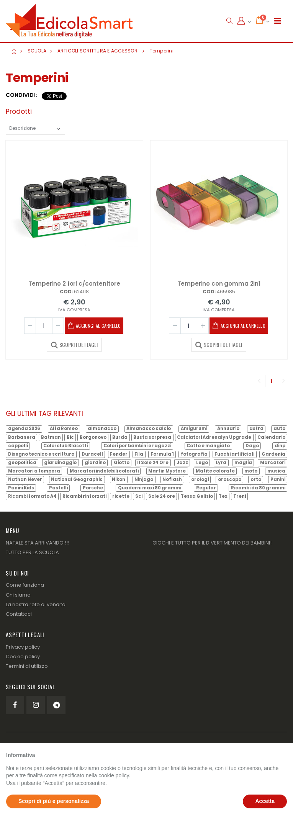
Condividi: (21, 95)
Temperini (162, 50)
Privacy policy (23, 647)
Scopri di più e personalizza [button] (53, 801)
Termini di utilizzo (27, 666)
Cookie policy (23, 656)
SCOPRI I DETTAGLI (74, 344)
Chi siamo (18, 595)
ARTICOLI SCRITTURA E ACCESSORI (98, 50)
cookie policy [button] (113, 775)
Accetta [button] (265, 801)
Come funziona (25, 585)
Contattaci (19, 614)
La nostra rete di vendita (35, 604)
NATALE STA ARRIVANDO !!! (37, 542)
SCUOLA (37, 50)
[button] (229, 20)
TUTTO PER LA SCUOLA (32, 552)
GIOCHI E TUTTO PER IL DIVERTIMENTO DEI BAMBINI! (212, 542)
